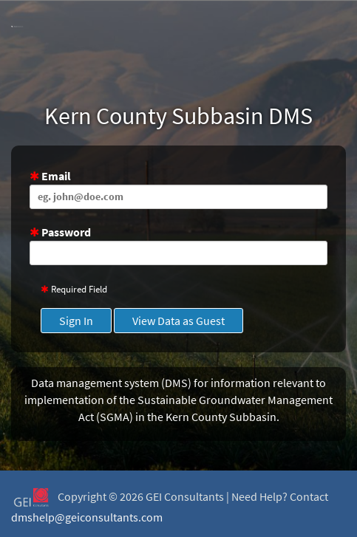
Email (178, 188)
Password (178, 245)
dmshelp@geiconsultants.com (87, 517)
